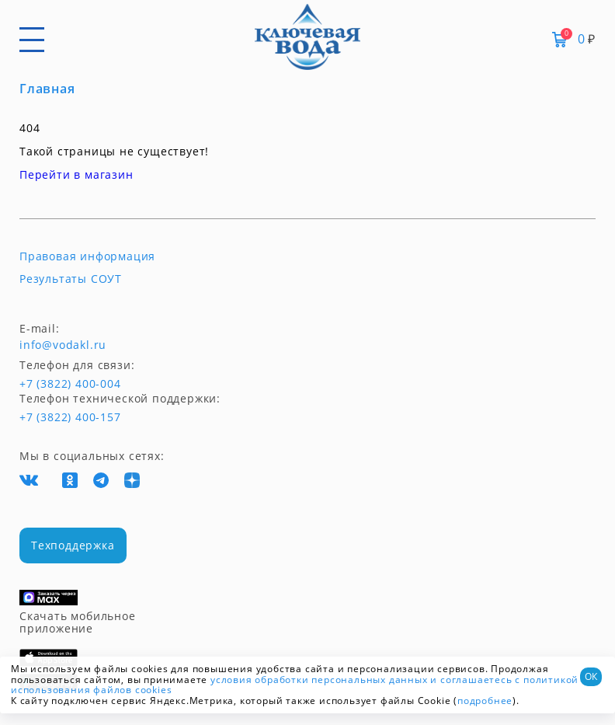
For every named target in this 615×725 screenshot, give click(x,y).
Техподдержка (73, 545)
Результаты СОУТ (70, 279)
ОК (591, 676)
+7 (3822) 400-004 (48, 384)
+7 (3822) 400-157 (69, 417)
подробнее (484, 700)
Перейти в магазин (76, 174)
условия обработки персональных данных (319, 679)
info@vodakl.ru (62, 345)
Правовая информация (87, 256)
